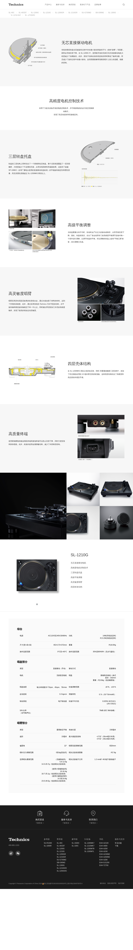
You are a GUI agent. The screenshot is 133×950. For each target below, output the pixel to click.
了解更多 (40, 884)
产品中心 (48, 4)
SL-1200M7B (89, 910)
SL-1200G (35, 13)
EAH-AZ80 (103, 921)
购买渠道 (72, 4)
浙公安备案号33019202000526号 (54, 944)
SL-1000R (48, 907)
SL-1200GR (59, 13)
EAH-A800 (103, 907)
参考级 (47, 900)
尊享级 (60, 900)
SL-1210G (47, 13)
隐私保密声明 (111, 944)
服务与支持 (60, 4)
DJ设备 (87, 900)
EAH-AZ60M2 (104, 918)
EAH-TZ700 (103, 926)
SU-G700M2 (86, 13)
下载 (116, 907)
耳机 (101, 900)
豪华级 (75, 900)
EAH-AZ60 (103, 910)
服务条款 (103, 944)
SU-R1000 (48, 904)
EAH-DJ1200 (104, 923)
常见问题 (118, 904)
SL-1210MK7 (89, 907)
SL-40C (11, 13)
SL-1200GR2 (30, 15)
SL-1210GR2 (16, 15)
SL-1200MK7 (89, 904)
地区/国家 (121, 944)
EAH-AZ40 (103, 912)
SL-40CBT (23, 13)
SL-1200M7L (89, 912)
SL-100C (75, 907)
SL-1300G (112, 13)
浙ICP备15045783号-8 (74, 944)
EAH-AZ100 (103, 904)
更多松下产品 (85, 4)
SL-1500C (75, 904)
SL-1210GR (72, 13)
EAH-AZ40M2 (104, 915)
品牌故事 (97, 4)
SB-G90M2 (99, 13)
